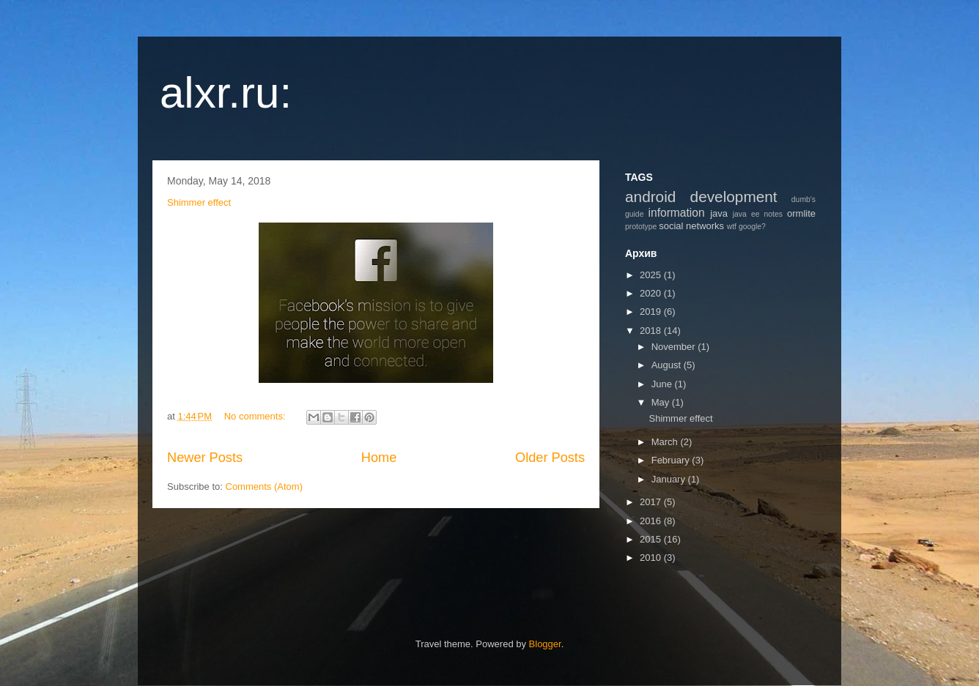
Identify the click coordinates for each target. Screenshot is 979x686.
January (669, 479)
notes (773, 214)
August (667, 364)
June (663, 384)
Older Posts (550, 457)
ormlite (801, 213)
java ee (746, 214)
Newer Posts (205, 457)
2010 (652, 557)
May (661, 402)
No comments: (256, 416)
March (666, 441)
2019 (652, 311)
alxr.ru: (226, 92)
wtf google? (746, 227)
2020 (652, 293)
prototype (641, 227)
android (650, 196)
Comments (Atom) (264, 486)
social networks (691, 225)
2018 (652, 330)
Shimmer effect (199, 202)
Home (379, 457)
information (677, 212)
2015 (652, 539)
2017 (652, 501)
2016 (652, 520)
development (733, 196)
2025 (652, 274)
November (674, 346)
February (671, 460)
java (719, 213)
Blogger (545, 643)
